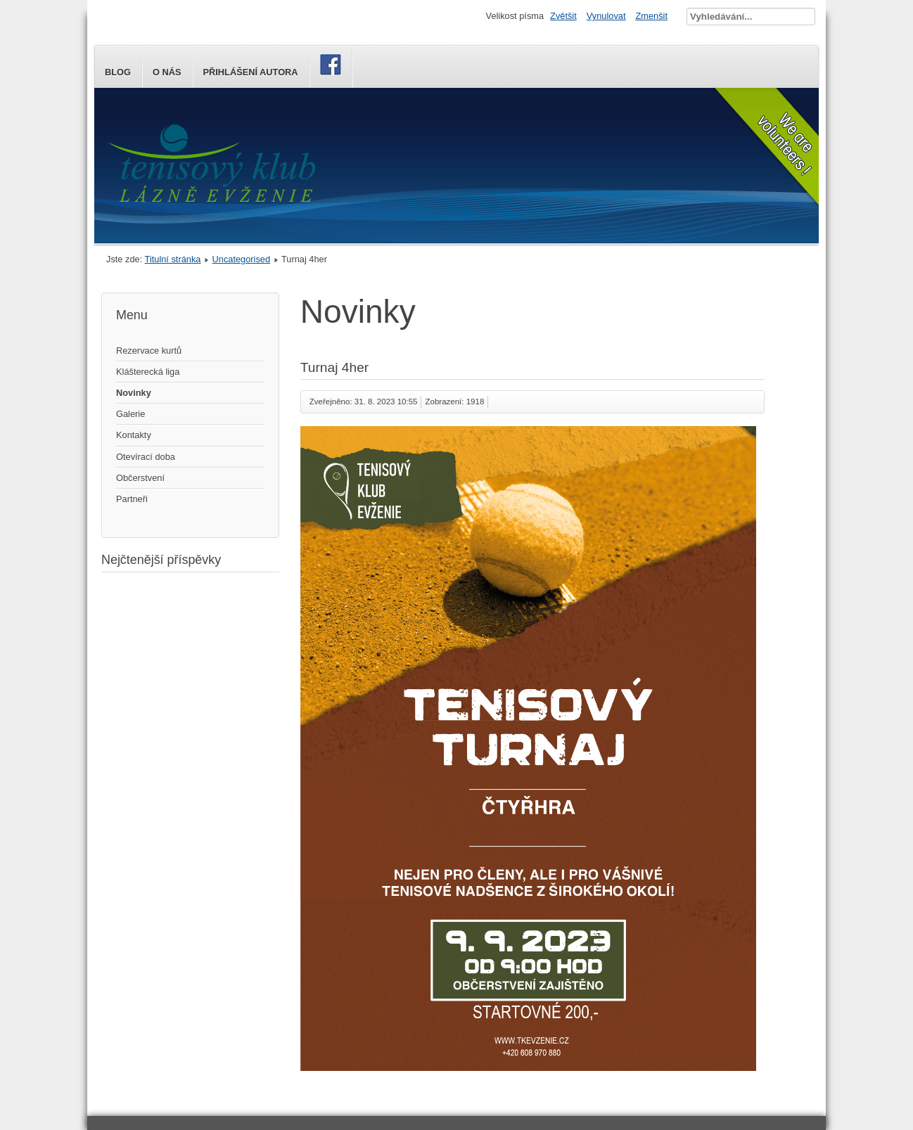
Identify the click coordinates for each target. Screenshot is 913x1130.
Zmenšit (651, 16)
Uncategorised (241, 259)
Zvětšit (563, 16)
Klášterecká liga (147, 371)
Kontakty (133, 435)
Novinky (133, 392)
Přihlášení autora (250, 72)
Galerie (130, 414)
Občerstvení (140, 478)
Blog (118, 72)
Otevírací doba (145, 456)
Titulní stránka (173, 259)
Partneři (132, 499)
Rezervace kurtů (148, 350)
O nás (167, 72)
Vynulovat (606, 16)
